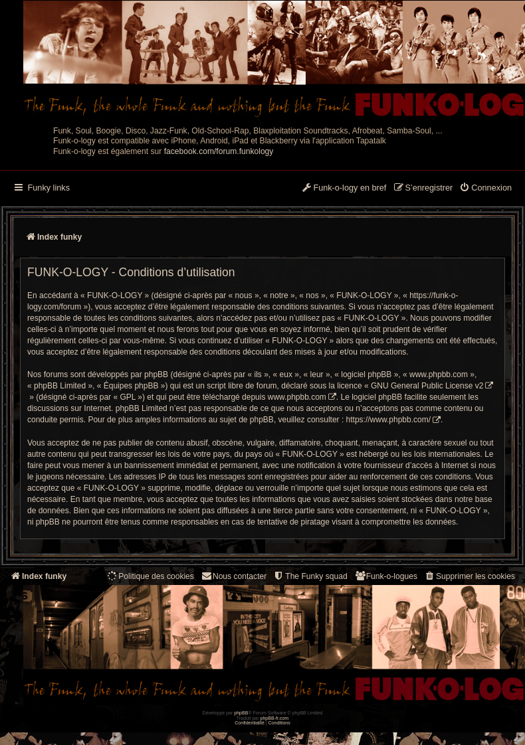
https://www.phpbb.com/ (388, 419)
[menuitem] (485, 188)
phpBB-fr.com (275, 718)
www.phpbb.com (297, 397)
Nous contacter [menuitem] (233, 576)
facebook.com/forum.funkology (219, 151)
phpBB (241, 712)
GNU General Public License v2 (427, 385)
